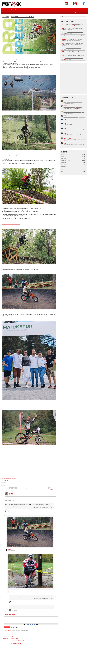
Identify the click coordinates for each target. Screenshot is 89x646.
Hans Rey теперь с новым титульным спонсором (73, 129)
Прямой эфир (67, 21)
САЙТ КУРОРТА (6, 480)
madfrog (63, 48)
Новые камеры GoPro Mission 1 (70, 120)
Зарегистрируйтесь (73, 12)
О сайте (12, 636)
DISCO (62, 169)
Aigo (63, 58)
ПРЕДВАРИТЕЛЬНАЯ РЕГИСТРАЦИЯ (11, 224)
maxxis (63, 55)
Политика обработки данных (16, 641)
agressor (12, 609)
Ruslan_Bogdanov (67, 100)
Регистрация (5, 638)
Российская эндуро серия (69, 103)
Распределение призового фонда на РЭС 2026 (73, 102)
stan (62, 24)
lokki (63, 28)
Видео (83, 55)
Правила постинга (14, 638)
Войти (4, 636)
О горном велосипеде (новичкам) (17, 640)
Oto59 (8, 510)
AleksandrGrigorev (76, 40)
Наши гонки (71, 113)
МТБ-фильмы (64, 171)
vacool (65, 110)
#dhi (5, 484)
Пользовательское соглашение (17, 643)
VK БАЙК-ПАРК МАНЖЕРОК (9, 478)
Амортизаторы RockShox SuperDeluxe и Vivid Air (73, 144)
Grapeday (64, 39)
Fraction (23, 484)
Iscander (77, 25)
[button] (24, 624)
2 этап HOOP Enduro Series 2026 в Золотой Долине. (74, 139)
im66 (63, 43)
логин (84, 12)
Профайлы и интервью (68, 130)
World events (63, 158)
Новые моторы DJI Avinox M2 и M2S (71, 117)
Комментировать (10, 614)
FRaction (5, 17)
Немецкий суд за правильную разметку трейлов (73, 35)
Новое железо (69, 29)
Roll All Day (63, 166)
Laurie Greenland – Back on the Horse (73, 55)
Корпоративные (20, 9)
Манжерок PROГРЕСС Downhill (22, 17)
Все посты (7, 9)
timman (9, 549)
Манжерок (9, 484)
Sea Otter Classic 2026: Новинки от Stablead (72, 134)
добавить (7, 627)
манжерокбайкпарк (16, 484)
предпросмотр (14, 627)
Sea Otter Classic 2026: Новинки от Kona (71, 124)
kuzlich (65, 115)
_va (62, 35)
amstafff (63, 32)
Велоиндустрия (65, 36)
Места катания (64, 167)
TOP (12, 9)
